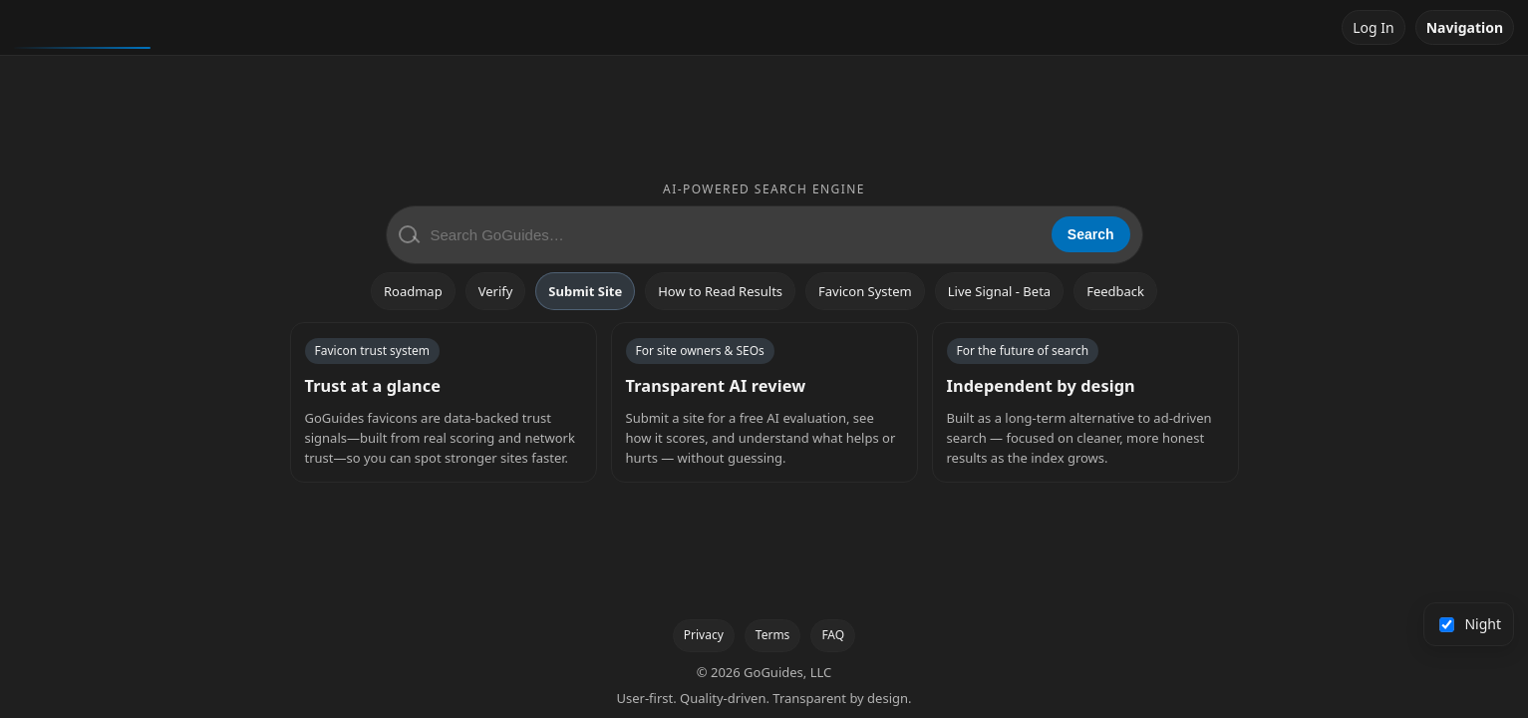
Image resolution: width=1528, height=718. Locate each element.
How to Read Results (720, 291)
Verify (495, 291)
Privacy (704, 634)
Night (1470, 623)
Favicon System (865, 291)
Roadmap (413, 291)
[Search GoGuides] (734, 234)
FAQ (832, 634)
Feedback (1115, 291)
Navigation (1464, 27)
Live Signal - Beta (999, 291)
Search (1091, 234)
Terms (773, 634)
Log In (1373, 27)
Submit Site (585, 291)
